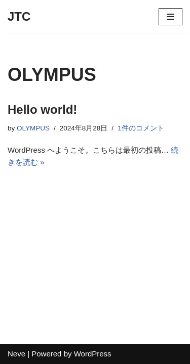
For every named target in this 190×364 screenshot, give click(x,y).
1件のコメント (141, 128)
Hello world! (42, 109)
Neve (16, 353)
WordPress (92, 353)
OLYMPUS (33, 128)
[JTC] (19, 16)
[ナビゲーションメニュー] (170, 16)
